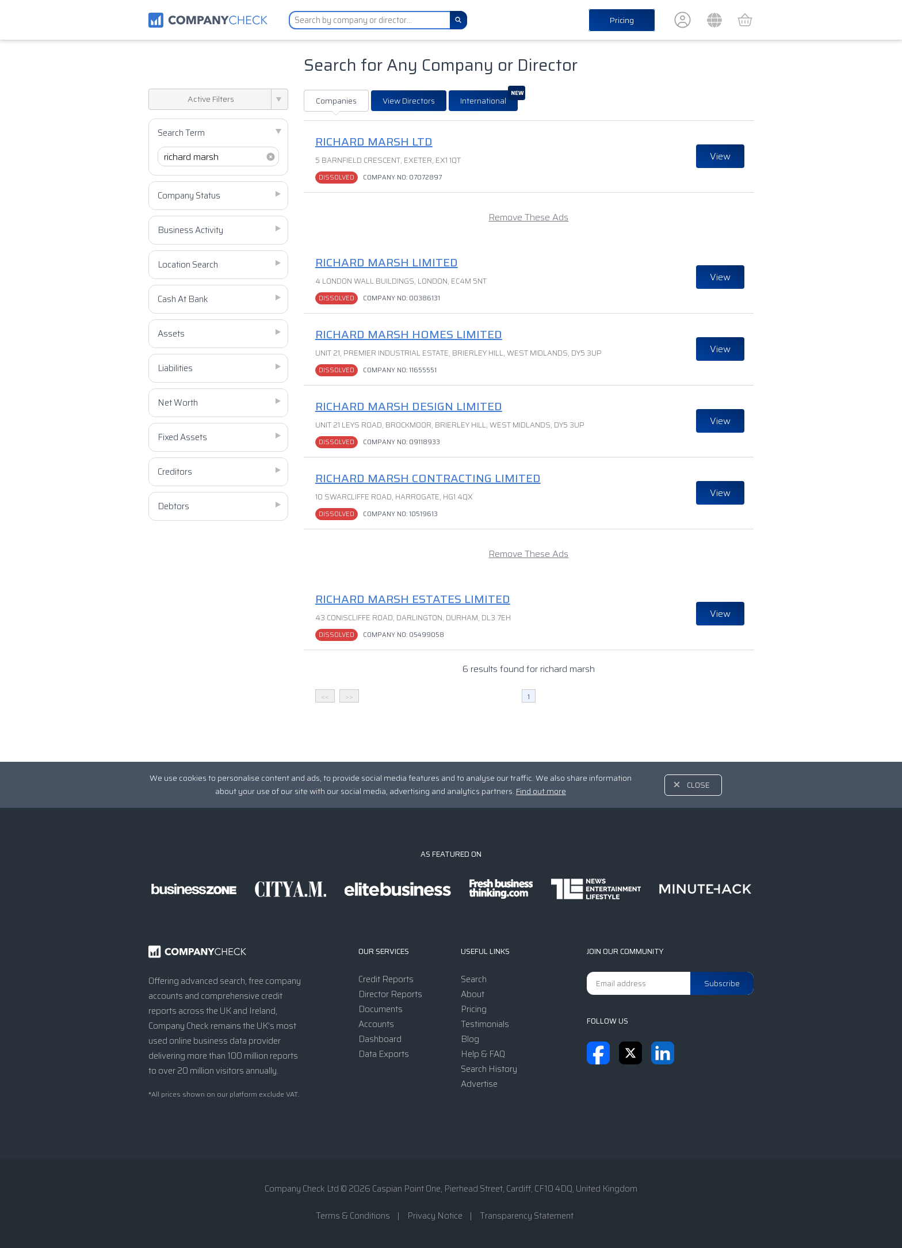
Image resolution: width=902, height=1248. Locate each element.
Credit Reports (386, 979)
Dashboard (380, 1039)
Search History (489, 1069)
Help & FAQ (483, 1054)
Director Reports (390, 994)
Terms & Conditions (353, 1216)
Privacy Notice (435, 1216)
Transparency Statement (527, 1216)
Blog (470, 1039)
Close (698, 785)
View (720, 156)
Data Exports (383, 1054)
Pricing (622, 20)
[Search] (458, 20)
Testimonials (485, 1024)
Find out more (541, 791)
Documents (380, 1009)
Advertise (479, 1084)
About (472, 994)
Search (474, 979)
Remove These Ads (528, 217)
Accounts (376, 1024)
